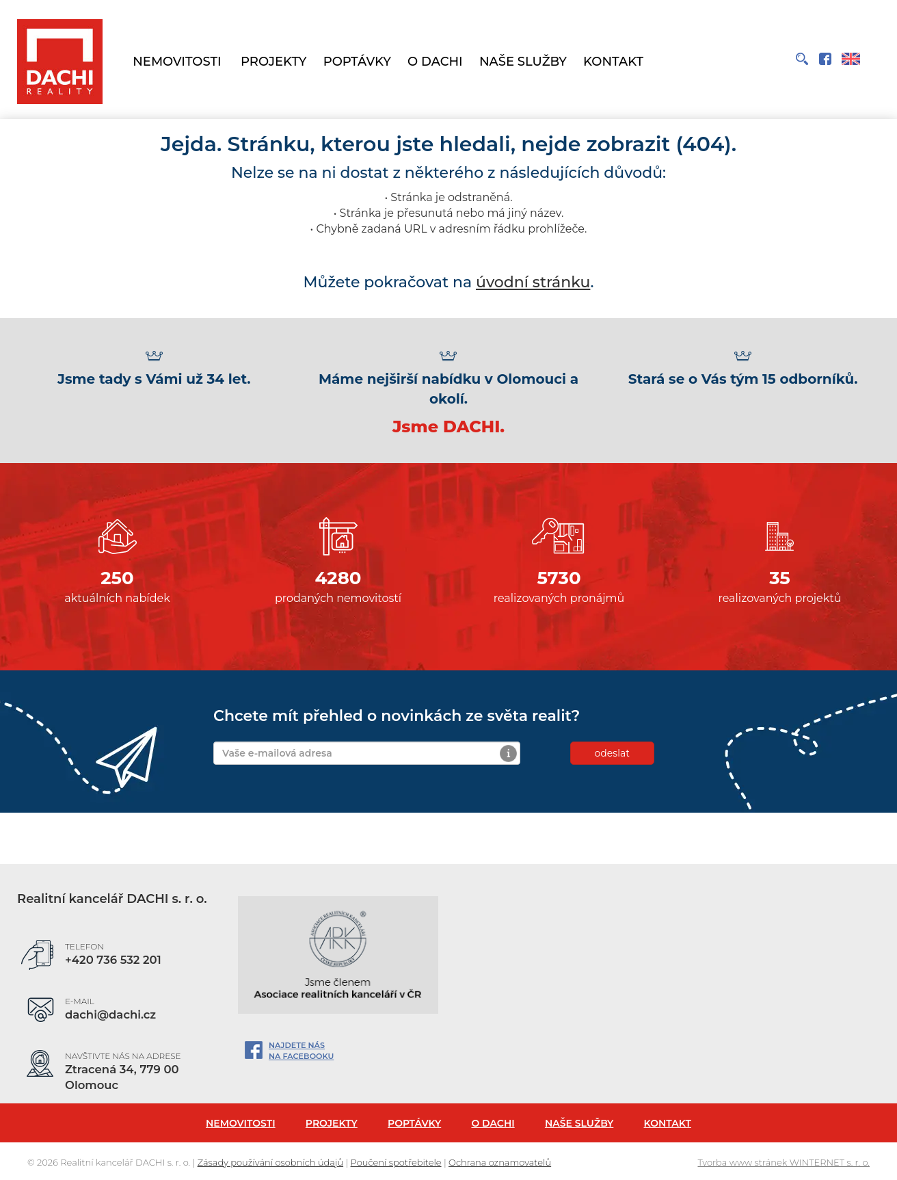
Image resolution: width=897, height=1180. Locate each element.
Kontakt (613, 61)
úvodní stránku (533, 282)
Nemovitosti (177, 61)
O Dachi (435, 61)
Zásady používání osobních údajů (270, 1162)
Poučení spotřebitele (396, 1162)
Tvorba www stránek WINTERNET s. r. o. (783, 1162)
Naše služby (523, 61)
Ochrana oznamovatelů (499, 1162)
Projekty (274, 61)
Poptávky (357, 61)
